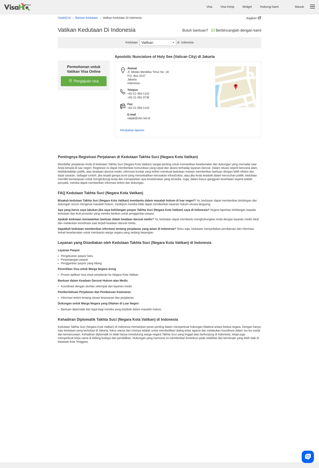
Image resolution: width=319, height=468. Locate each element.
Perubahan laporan (132, 130)
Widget (247, 6)
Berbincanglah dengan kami (236, 30)
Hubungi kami (269, 6)
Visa (209, 6)
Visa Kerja (227, 6)
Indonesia (185, 42)
